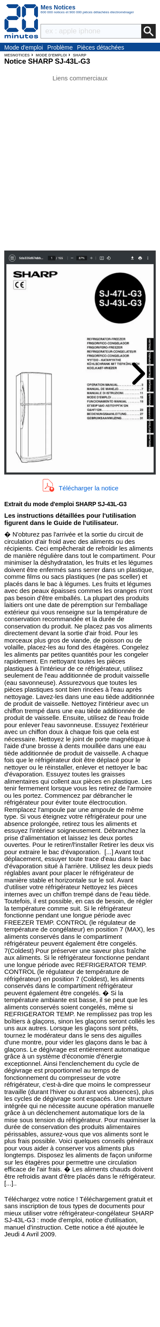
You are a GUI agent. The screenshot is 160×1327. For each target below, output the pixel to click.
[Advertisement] (80, 162)
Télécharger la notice (88, 488)
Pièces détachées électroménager (101, 48)
